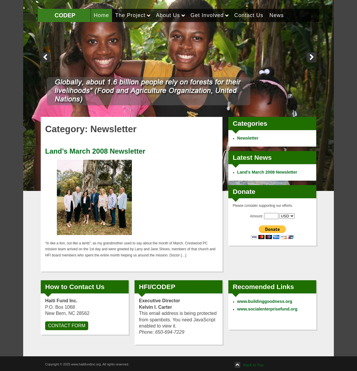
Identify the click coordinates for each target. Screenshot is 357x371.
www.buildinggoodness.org (264, 301)
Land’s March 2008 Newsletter (95, 151)
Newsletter (248, 138)
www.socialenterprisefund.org (267, 309)
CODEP (65, 15)
